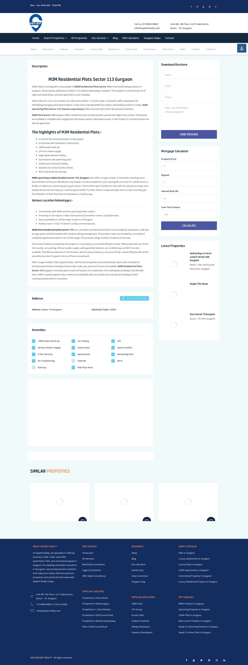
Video (182, 49)
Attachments (149, 49)
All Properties (79, 38)
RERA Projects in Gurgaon (191, 603)
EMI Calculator (130, 38)
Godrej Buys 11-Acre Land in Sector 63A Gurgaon (201, 257)
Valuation (211, 49)
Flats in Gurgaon (187, 552)
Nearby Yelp (96, 49)
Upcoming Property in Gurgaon (194, 609)
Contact (169, 38)
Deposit (165, 175)
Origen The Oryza (199, 283)
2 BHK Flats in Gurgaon (190, 615)
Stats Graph (131, 49)
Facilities (196, 49)
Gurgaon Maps (152, 38)
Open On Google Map (134, 298)
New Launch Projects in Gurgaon (195, 620)
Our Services (100, 38)
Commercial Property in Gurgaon (195, 575)
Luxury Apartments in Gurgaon (194, 558)
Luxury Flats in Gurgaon (191, 564)
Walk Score (113, 49)
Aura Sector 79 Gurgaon (202, 314)
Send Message (189, 134)
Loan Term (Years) (170, 207)
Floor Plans (168, 49)
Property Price (168, 158)
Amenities (79, 49)
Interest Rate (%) (169, 191)
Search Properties (55, 38)
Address (64, 49)
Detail (33, 49)
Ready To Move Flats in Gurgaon (195, 632)
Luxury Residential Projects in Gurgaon (198, 581)
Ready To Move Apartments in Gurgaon (198, 626)
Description (48, 49)
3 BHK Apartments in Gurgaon (194, 570)
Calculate (189, 225)
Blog (115, 38)
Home (35, 38)
